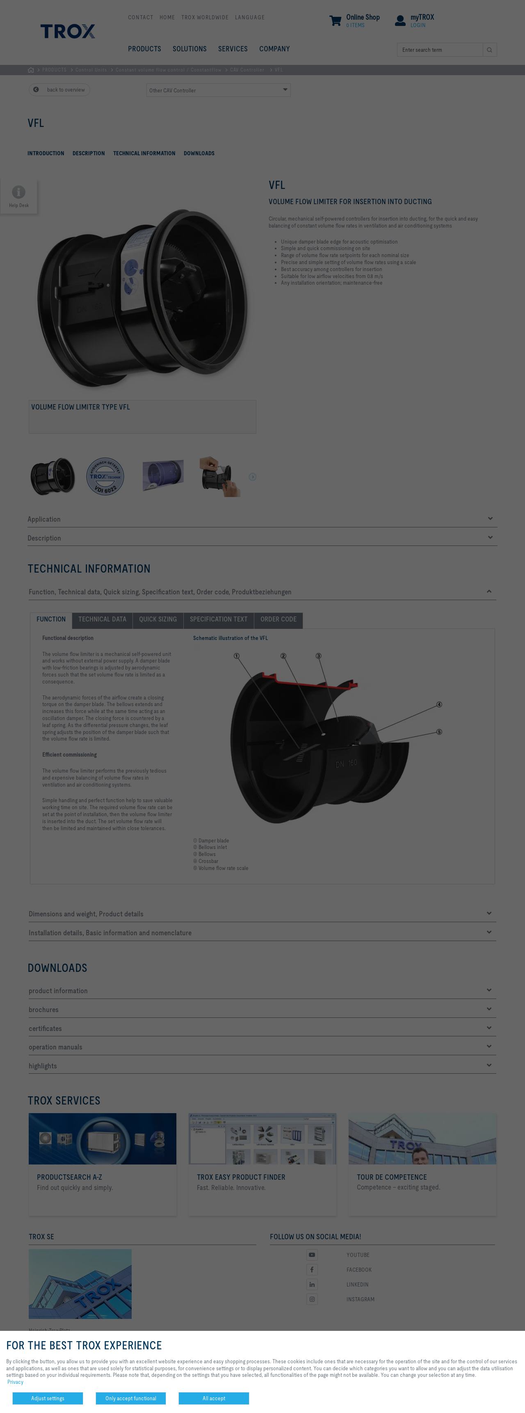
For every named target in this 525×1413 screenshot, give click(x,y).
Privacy (15, 1381)
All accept (214, 1398)
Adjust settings (47, 1398)
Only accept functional (130, 1398)
